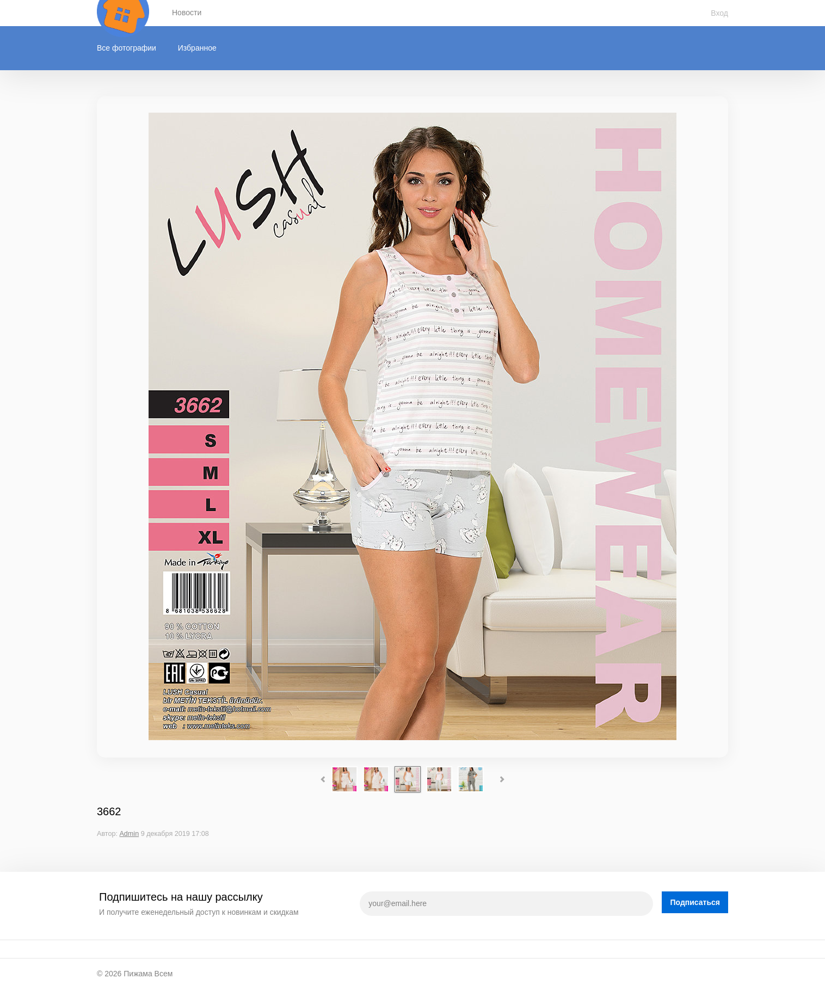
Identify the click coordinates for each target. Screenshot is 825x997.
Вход (719, 13)
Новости (186, 12)
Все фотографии (126, 48)
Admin (129, 834)
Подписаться (695, 902)
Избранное (197, 48)
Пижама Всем (148, 973)
